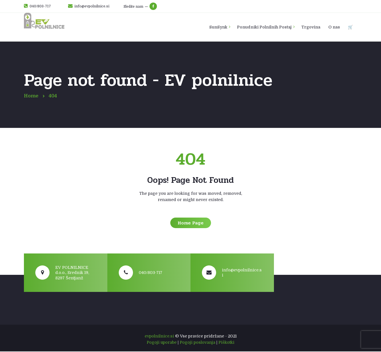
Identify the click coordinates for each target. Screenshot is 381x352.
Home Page (191, 223)
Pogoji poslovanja (197, 342)
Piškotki (226, 342)
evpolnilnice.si (159, 336)
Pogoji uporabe (162, 342)
